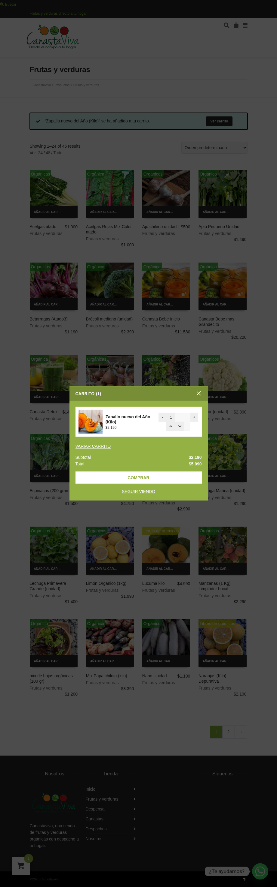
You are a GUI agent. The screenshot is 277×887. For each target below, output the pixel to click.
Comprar (138, 477)
